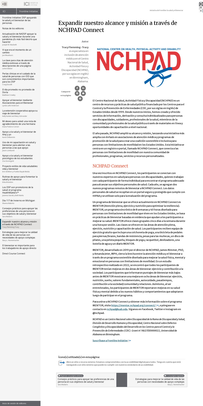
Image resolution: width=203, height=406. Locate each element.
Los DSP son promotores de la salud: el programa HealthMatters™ (20, 191)
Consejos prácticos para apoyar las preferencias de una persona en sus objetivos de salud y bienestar (20, 212)
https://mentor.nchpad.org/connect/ (135, 305)
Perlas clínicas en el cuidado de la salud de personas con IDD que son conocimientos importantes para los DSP (20, 79)
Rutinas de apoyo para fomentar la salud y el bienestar (20, 179)
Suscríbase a (112, 340)
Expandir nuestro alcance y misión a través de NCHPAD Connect (20, 224)
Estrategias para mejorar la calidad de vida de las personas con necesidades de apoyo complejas (20, 236)
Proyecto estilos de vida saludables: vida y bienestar (20, 169)
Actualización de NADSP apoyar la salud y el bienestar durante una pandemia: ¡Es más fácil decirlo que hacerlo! (20, 39)
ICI (4, 11)
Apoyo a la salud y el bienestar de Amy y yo (20, 134)
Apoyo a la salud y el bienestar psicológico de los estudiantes (20, 158)
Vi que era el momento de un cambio (20, 52)
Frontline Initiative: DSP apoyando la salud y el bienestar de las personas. (19, 20)
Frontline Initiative (28, 11)
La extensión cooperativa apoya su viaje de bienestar (20, 113)
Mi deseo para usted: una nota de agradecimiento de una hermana (20, 124)
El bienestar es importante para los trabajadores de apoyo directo (19, 247)
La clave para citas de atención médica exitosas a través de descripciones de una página (20, 64)
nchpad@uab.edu (117, 309)
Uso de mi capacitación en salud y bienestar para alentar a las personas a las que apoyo (20, 146)
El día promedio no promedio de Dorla (20, 92)
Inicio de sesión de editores (14, 403)
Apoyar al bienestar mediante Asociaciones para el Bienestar (20, 103)
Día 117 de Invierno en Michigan (20, 201)
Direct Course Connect (13, 253)
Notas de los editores (13, 28)
